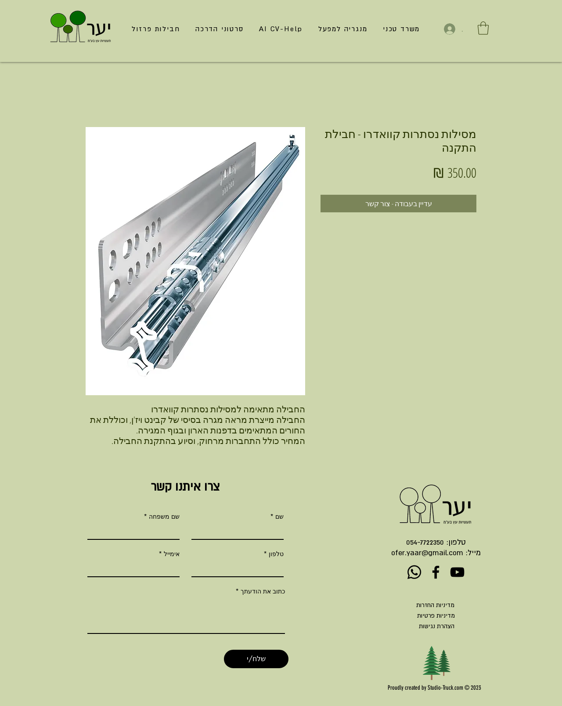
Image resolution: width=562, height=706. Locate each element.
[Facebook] (435, 572)
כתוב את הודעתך (263, 591)
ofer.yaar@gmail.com (427, 552)
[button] (483, 28)
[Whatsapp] (414, 572)
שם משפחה (164, 516)
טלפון (276, 554)
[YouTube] (457, 572)
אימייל (172, 554)
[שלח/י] (256, 659)
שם (279, 516)
